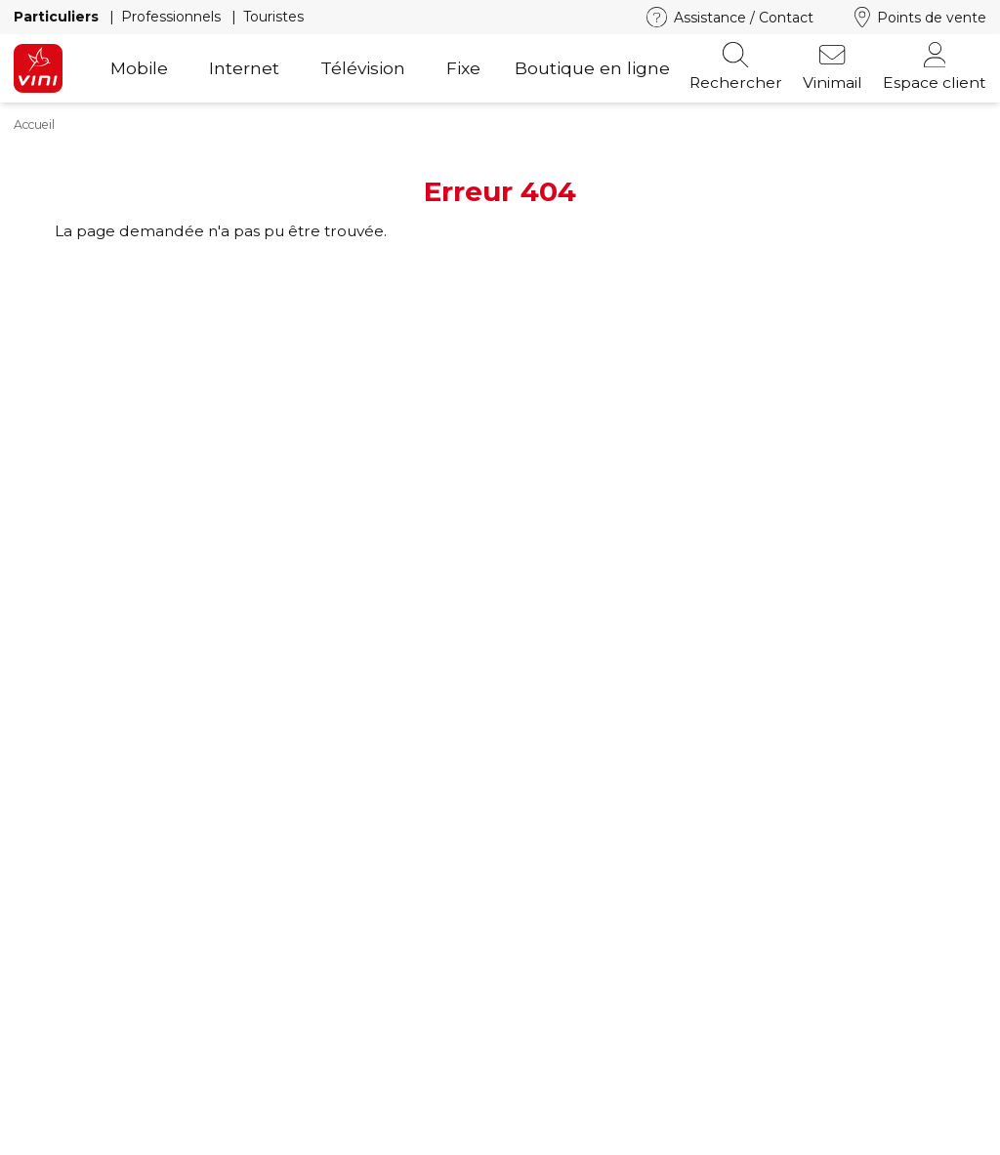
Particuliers (58, 16)
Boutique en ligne (592, 68)
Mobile (139, 68)
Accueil (34, 124)
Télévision (362, 68)
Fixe (463, 68)
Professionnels (173, 16)
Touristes (273, 16)
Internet (244, 68)
